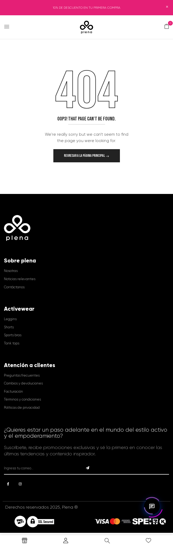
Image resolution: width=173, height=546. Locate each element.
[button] (166, 26)
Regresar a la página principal (84, 155)
